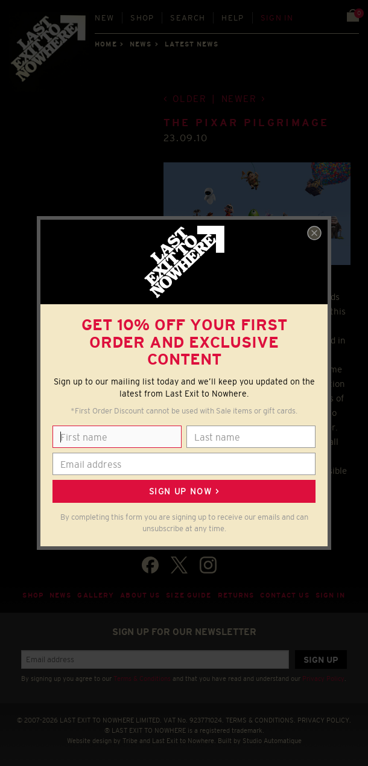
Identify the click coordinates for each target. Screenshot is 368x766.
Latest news (192, 44)
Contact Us (284, 595)
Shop (142, 17)
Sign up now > (184, 491)
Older (190, 99)
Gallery (95, 595)
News (140, 44)
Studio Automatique (272, 740)
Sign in (277, 17)
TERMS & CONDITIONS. (261, 720)
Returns (236, 595)
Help (232, 17)
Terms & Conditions (142, 678)
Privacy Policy (323, 678)
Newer (239, 99)
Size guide (188, 595)
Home (105, 44)
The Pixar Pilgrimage (246, 123)
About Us (140, 595)
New (104, 17)
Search (187, 17)
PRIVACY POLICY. (324, 720)
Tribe (130, 740)
